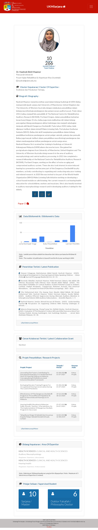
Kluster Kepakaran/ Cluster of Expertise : (39, 87)
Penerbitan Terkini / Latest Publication (40, 266)
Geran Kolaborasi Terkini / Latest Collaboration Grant (47, 338)
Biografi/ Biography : (29, 96)
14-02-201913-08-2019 (61, 416)
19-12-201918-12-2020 (61, 395)
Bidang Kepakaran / (40, 444)
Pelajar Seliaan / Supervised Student (40, 483)
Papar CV (23, 203)
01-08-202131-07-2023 (61, 386)
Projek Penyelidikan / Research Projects (41, 357)
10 (49, 58)
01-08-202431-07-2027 (61, 373)
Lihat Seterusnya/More (29, 323)
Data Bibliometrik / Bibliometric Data (40, 216)
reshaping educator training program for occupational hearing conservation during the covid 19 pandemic (36, 387)
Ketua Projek (74, 373)
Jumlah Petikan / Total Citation (49, 67)
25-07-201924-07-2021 (61, 405)
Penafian (49, 527)
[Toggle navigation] (91, 6)
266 (49, 63)
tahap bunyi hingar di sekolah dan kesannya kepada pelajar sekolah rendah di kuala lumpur (36, 417)
